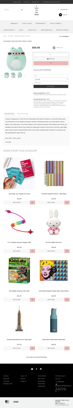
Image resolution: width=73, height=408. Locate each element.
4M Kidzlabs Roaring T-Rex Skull (19, 291)
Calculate (50, 86)
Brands (15, 23)
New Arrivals (46, 30)
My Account (62, 9)
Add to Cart (16, 202)
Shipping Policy (35, 2)
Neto (68, 404)
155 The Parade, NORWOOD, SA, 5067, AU (61, 390)
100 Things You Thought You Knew (19, 194)
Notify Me (51, 59)
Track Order (6, 381)
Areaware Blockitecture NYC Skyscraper (19, 339)
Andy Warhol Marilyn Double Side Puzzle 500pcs (54, 291)
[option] (16, 59)
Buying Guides (17, 2)
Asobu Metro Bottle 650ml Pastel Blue (53, 339)
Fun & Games (56, 23)
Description (9, 113)
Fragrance (41, 23)
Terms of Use (41, 378)
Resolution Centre (7, 383)
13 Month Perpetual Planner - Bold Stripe (53, 194)
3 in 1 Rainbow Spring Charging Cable (19, 242)
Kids (21, 30)
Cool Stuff (27, 23)
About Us (23, 378)
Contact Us (26, 2)
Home (4, 36)
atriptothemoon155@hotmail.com (62, 384)
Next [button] (24, 75)
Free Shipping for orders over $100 (50, 2)
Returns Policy (41, 383)
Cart (63, 14)
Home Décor (9, 30)
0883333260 (59, 382)
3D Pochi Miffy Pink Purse (54, 242)
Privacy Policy (41, 381)
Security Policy (41, 386)
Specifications (22, 113)
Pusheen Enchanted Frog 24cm (22, 36)
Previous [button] (2, 75)
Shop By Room (63, 30)
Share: (64, 36)
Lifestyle (32, 30)
